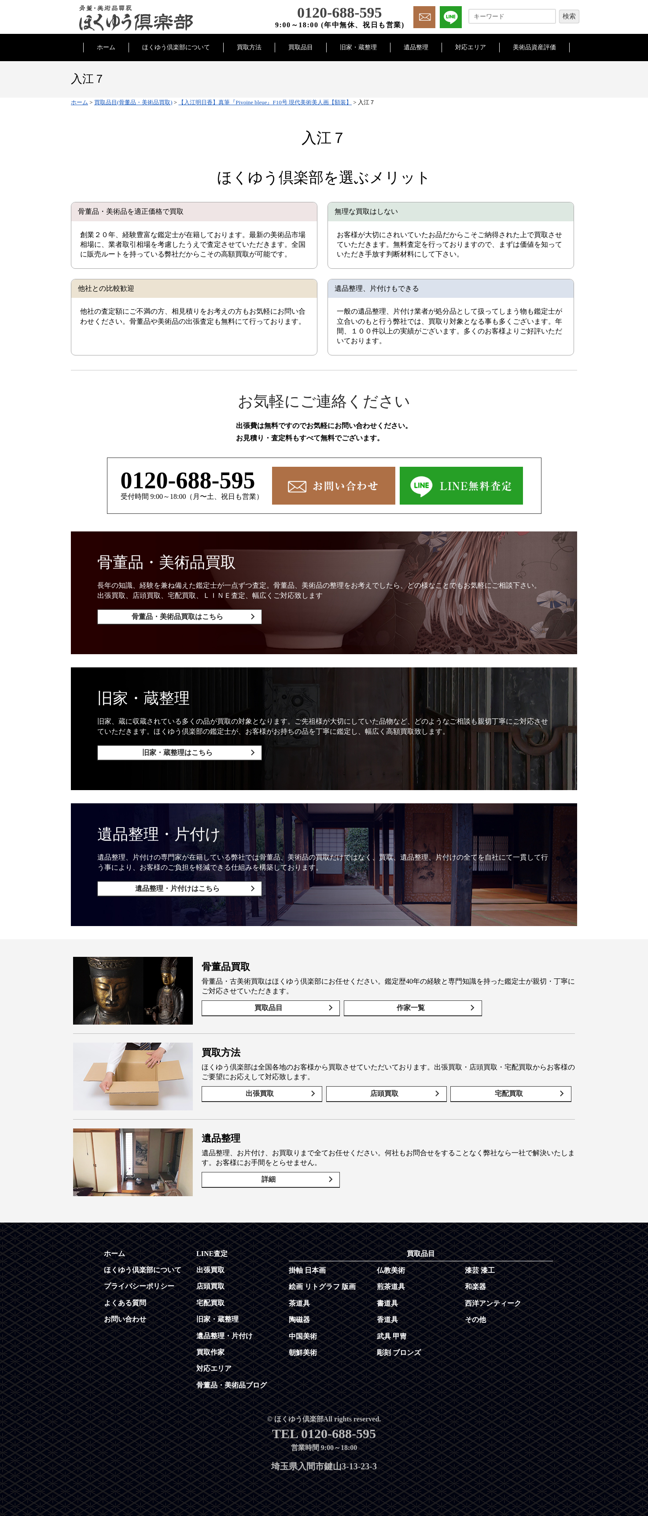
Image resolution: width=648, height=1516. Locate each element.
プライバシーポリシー (139, 1278)
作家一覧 (398, 1000)
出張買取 (262, 1086)
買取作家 (210, 1344)
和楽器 (475, 1278)
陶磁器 (299, 1311)
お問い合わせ (125, 1311)
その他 (475, 1311)
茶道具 (299, 1295)
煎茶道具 (391, 1278)
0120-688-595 (188, 480)
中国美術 (303, 1327)
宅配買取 (511, 1086)
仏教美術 (391, 1262)
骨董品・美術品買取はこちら (175, 616)
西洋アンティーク (493, 1295)
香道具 (387, 1311)
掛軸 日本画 (307, 1262)
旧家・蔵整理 (358, 47)
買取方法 (249, 47)
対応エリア (470, 47)
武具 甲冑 (392, 1327)
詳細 (266, 1172)
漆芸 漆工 (480, 1262)
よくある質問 (125, 1294)
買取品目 (300, 47)
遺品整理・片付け (224, 1327)
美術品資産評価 (534, 47)
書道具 (387, 1295)
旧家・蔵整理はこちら (175, 750)
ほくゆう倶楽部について (176, 47)
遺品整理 (416, 47)
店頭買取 (386, 1086)
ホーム (106, 47)
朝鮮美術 (303, 1344)
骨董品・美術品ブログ (231, 1377)
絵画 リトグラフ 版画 (322, 1278)
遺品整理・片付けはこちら (175, 882)
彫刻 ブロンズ (399, 1344)
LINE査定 (212, 1245)
